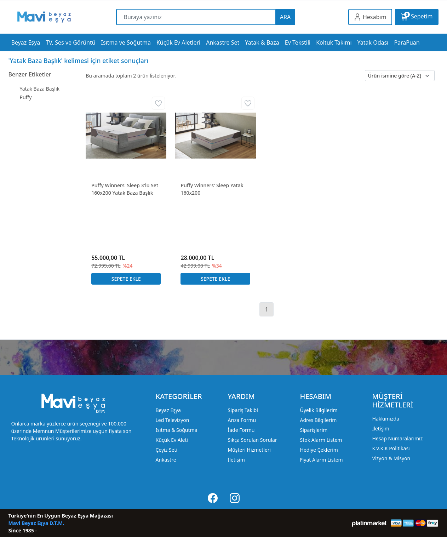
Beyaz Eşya (167, 410)
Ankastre (165, 459)
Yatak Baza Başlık (40, 88)
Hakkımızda (385, 418)
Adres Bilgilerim (318, 420)
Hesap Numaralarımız (397, 438)
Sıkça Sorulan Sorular (252, 439)
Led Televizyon (172, 420)
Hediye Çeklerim (319, 449)
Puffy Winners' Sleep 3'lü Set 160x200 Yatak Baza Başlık (124, 189)
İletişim (236, 459)
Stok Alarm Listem (321, 439)
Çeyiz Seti (166, 449)
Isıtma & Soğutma (176, 430)
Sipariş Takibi (243, 410)
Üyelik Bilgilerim (318, 410)
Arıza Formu (242, 420)
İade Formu (241, 430)
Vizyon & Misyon (391, 458)
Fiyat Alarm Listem (321, 459)
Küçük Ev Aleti (171, 439)
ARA (285, 17)
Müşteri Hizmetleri (249, 449)
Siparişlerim (313, 430)
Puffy (26, 97)
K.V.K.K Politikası (390, 448)
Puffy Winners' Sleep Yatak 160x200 (211, 189)
